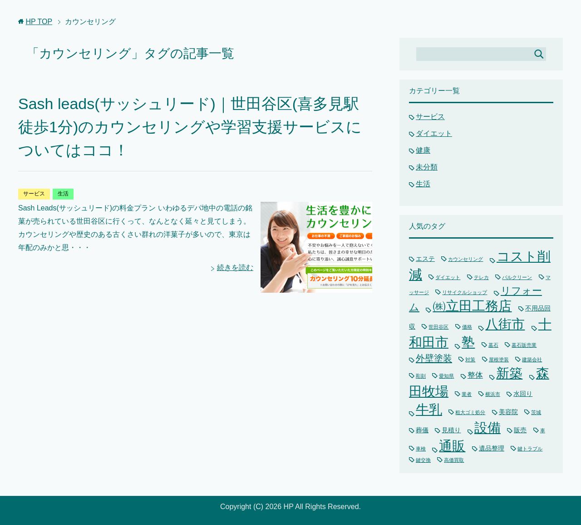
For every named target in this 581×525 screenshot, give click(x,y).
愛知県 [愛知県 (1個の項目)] (446, 376)
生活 (63, 193)
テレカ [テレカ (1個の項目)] (481, 277)
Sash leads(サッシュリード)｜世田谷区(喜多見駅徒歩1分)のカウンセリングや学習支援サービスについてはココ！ (190, 127)
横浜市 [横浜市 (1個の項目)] (492, 394)
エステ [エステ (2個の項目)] (425, 258)
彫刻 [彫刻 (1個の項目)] (421, 376)
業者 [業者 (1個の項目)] (467, 394)
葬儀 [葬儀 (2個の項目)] (422, 430)
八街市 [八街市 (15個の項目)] (505, 324)
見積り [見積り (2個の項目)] (451, 430)
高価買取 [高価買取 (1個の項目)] (454, 460)
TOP (38, 21)
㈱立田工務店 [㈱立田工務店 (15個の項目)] (472, 306)
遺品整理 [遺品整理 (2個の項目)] (491, 448)
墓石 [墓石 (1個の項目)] (493, 345)
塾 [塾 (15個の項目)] (468, 342)
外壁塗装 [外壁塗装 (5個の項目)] (434, 358)
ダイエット (434, 133)
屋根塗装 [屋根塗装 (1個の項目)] (499, 359)
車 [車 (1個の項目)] (542, 430)
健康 (423, 150)
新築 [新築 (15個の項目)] (509, 373)
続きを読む (235, 267)
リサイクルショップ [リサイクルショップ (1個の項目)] (464, 292)
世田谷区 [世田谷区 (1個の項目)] (438, 327)
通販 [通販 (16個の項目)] (452, 445)
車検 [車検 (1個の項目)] (421, 448)
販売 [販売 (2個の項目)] (520, 430)
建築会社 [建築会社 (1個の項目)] (532, 359)
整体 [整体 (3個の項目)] (475, 375)
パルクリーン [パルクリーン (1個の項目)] (517, 277)
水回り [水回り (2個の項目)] (522, 393)
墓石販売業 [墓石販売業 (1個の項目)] (524, 345)
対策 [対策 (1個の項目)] (470, 359)
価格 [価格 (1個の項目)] (467, 327)
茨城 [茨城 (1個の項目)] (536, 412)
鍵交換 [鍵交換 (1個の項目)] (423, 460)
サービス (34, 193)
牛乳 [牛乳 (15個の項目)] (429, 409)
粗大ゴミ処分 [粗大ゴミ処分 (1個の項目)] (470, 412)
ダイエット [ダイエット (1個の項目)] (447, 277)
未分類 (427, 167)
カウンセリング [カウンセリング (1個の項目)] (465, 259)
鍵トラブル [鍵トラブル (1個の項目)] (529, 448)
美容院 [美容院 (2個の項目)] (508, 411)
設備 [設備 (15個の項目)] (487, 427)
